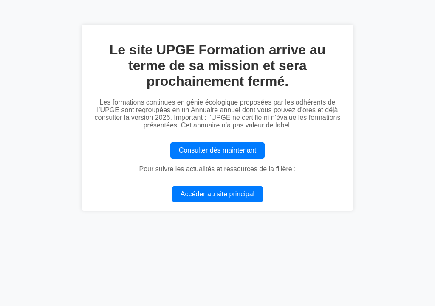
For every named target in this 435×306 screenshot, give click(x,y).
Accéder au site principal (217, 194)
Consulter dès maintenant (217, 150)
